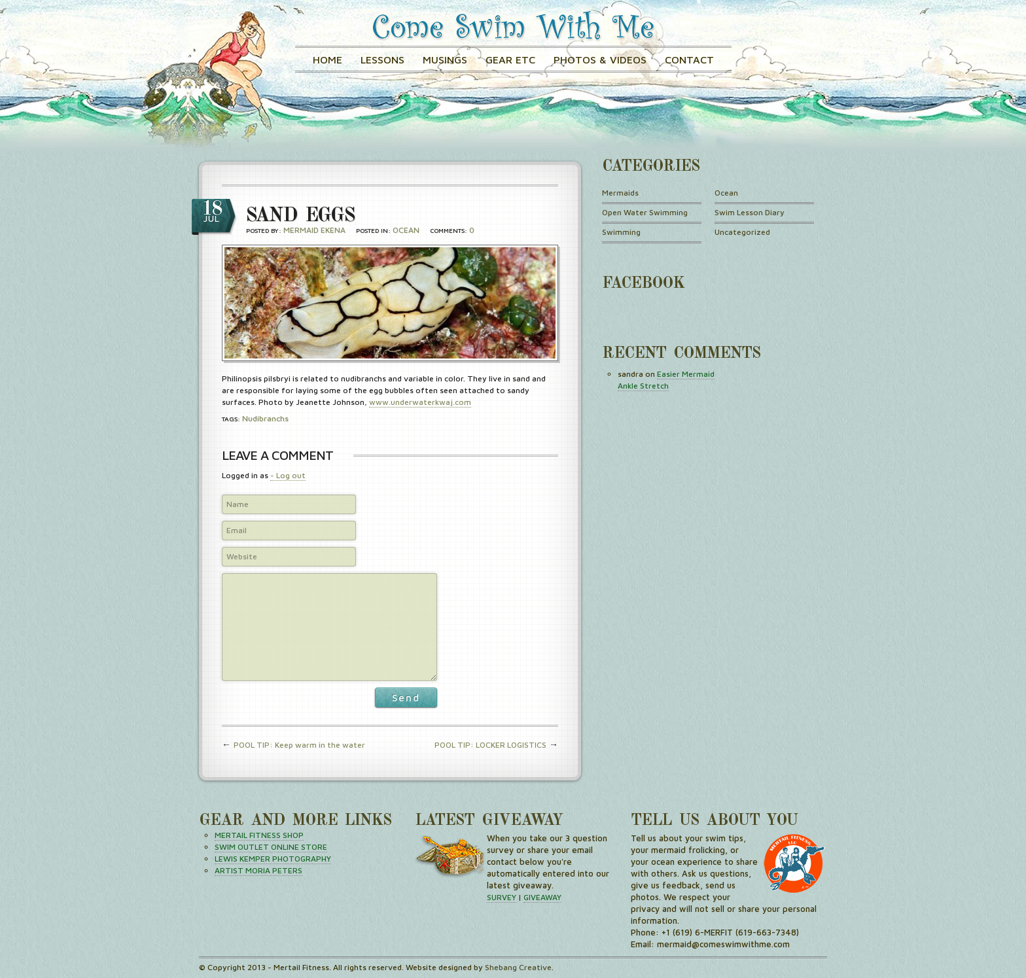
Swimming (621, 232)
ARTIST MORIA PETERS (258, 870)
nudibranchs (265, 418)
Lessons (382, 59)
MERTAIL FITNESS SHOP (259, 835)
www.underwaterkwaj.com (420, 402)
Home (327, 59)
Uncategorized (742, 232)
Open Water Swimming (645, 212)
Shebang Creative (518, 967)
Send (406, 697)
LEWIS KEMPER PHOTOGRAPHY (273, 859)
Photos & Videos (600, 59)
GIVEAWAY (542, 897)
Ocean (406, 230)
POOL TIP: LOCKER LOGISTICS (490, 745)
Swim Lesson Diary (750, 212)
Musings (445, 59)
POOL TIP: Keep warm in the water (299, 745)
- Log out (288, 475)
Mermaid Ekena (314, 230)
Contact (689, 59)
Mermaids (620, 193)
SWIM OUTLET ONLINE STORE (271, 847)
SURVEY (501, 897)
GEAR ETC (510, 59)
